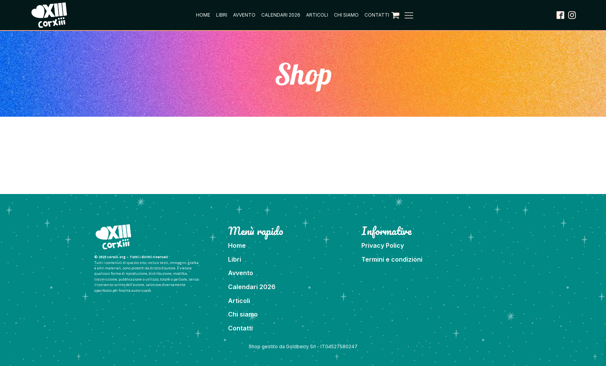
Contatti (376, 15)
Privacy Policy (382, 245)
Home (203, 15)
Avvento (244, 15)
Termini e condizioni (391, 259)
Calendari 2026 (280, 15)
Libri (221, 15)
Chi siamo (346, 15)
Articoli (317, 15)
